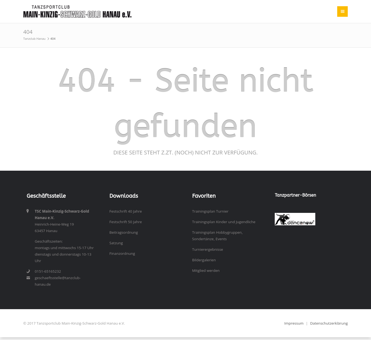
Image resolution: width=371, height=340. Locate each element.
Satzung (116, 242)
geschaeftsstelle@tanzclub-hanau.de (58, 281)
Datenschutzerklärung (329, 323)
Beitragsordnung (123, 232)
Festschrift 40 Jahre (125, 211)
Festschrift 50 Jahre (125, 221)
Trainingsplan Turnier (210, 211)
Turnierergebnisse (207, 249)
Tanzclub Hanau (34, 39)
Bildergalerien (204, 260)
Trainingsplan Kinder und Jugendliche (223, 221)
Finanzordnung (122, 253)
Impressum (293, 323)
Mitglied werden (206, 270)
